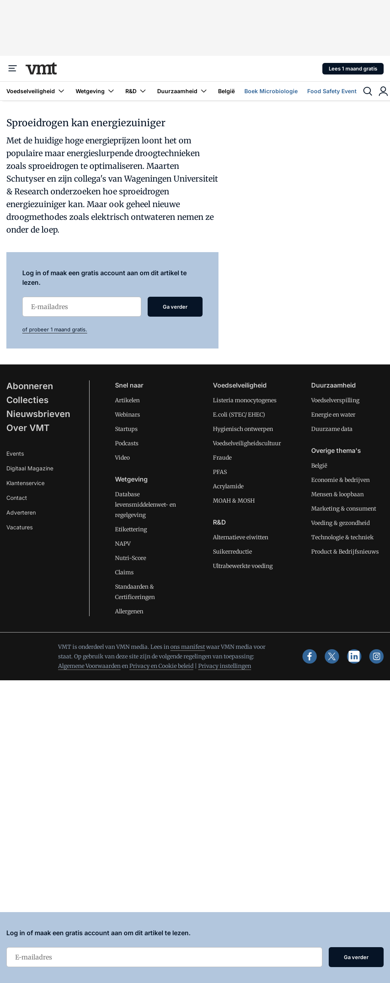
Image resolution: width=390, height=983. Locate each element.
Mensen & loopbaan (337, 494)
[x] (332, 656)
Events (15, 453)
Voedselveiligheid (36, 91)
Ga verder (175, 307)
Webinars (127, 414)
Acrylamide (228, 486)
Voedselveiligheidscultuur (247, 443)
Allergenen (129, 611)
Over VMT (28, 428)
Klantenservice (25, 483)
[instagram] (376, 656)
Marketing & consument (343, 508)
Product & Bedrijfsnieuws (345, 551)
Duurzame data (332, 429)
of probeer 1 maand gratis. (54, 329)
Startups (126, 429)
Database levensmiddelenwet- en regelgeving (145, 505)
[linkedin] (354, 656)
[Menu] (12, 68)
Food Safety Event (332, 91)
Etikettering (131, 529)
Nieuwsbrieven (38, 414)
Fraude (222, 457)
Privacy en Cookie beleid (161, 666)
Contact (16, 497)
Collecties (27, 400)
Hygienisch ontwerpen (243, 429)
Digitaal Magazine (29, 468)
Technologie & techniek (342, 537)
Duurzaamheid (183, 91)
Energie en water (333, 414)
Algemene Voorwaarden (89, 666)
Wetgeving (96, 91)
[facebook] (309, 656)
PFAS (220, 472)
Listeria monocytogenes (245, 400)
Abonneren (29, 386)
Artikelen (127, 400)
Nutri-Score (130, 558)
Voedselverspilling (335, 400)
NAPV (123, 543)
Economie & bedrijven (340, 480)
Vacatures (19, 527)
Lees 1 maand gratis (353, 68)
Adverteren (21, 512)
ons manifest (187, 646)
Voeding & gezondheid (340, 523)
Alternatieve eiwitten (240, 537)
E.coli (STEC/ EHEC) (239, 414)
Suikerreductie (232, 551)
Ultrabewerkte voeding (243, 566)
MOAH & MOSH (234, 500)
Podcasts (126, 443)
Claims (124, 572)
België (226, 91)
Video (122, 457)
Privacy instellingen (224, 666)
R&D (136, 91)
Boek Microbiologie (271, 91)
